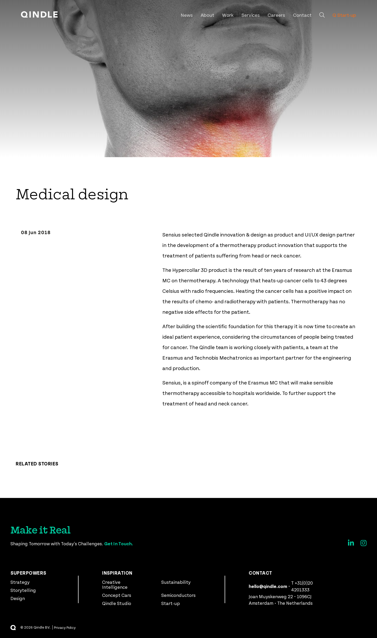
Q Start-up (344, 15)
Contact (302, 15)
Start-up (170, 603)
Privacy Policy (65, 627)
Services (250, 15)
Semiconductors (178, 595)
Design (17, 598)
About (207, 15)
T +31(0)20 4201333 (302, 586)
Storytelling (23, 590)
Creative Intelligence (114, 584)
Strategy (20, 582)
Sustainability (176, 582)
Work (228, 15)
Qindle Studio (116, 603)
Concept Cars (116, 595)
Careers (276, 15)
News (187, 15)
